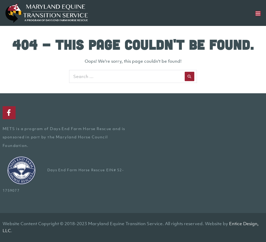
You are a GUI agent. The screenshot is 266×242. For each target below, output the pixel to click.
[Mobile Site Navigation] (258, 13)
